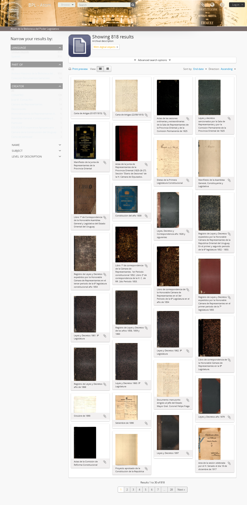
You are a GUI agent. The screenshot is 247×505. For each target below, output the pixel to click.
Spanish (15, 57)
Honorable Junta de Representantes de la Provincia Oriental (45, 114)
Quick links (222, 5)
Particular (16, 123)
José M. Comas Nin (22, 100)
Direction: (214, 69)
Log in (235, 4)
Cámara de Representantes (26, 105)
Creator (18, 85)
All (12, 69)
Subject (17, 150)
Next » (181, 489)
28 (171, 489)
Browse (65, 4)
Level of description (27, 156)
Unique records (20, 52)
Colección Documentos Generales (30, 79)
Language (212, 5)
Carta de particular (22, 137)
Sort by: (187, 69)
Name (16, 144)
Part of (17, 64)
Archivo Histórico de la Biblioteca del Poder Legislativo (42, 74)
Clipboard (202, 5)
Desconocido (18, 110)
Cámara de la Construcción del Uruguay (34, 133)
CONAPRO (17, 96)
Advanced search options (152, 60)
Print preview (78, 69)
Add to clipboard (105, 114)
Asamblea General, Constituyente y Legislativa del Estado (44, 119)
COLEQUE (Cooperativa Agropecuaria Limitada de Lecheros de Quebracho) (54, 128)
